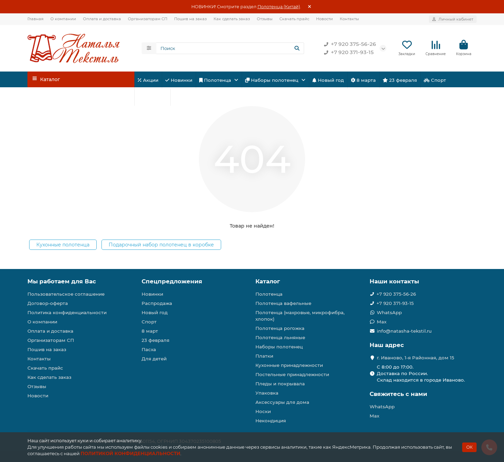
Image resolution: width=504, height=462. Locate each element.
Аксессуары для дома (282, 402)
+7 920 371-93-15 (347, 52)
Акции (148, 80)
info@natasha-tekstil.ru (404, 331)
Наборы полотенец (272, 80)
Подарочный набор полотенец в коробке (161, 245)
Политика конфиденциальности (67, 312)
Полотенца (215, 80)
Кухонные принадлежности (289, 365)
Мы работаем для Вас (61, 281)
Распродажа (157, 303)
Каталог (267, 281)
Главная (35, 18)
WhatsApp (389, 312)
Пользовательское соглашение (66, 294)
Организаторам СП (147, 18)
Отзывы (265, 18)
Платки (264, 356)
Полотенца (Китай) (278, 6)
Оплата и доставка (102, 18)
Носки (263, 411)
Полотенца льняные (280, 337)
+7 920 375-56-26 (348, 44)
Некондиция (270, 420)
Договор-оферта (47, 303)
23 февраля (400, 80)
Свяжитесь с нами (398, 393)
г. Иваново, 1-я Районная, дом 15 (415, 357)
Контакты (349, 18)
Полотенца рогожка (279, 328)
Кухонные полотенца (62, 245)
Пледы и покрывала (280, 383)
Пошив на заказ (190, 18)
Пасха (183, 97)
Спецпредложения (172, 281)
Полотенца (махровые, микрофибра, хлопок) (300, 316)
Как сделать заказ (232, 18)
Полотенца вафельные (283, 303)
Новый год (328, 80)
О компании (63, 18)
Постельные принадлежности (292, 374)
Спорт (435, 80)
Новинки (178, 80)
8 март (150, 331)
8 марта (363, 80)
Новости (324, 18)
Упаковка (266, 393)
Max (381, 321)
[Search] (230, 48)
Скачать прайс (294, 18)
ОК (469, 447)
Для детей (152, 97)
